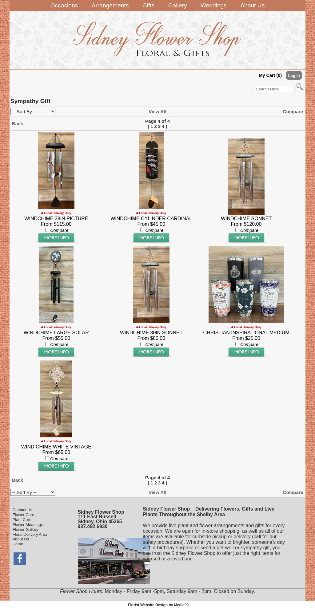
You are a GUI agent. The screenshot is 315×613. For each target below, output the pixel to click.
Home (18, 544)
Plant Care (22, 519)
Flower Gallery (25, 529)
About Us (21, 539)
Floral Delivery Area (30, 534)
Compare (293, 111)
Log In (294, 75)
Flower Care (23, 514)
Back (17, 123)
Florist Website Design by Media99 (158, 605)
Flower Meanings (28, 524)
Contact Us (22, 510)
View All (157, 111)
